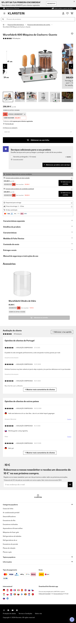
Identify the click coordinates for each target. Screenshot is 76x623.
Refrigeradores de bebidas (12, 536)
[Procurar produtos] (38, 19)
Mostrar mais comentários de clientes (40, 389)
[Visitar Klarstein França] (15, 590)
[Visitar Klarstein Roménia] (15, 594)
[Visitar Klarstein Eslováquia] (29, 590)
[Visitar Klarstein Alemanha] (4, 590)
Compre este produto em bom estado (18, 178)
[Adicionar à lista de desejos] (72, 34)
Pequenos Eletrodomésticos (16, 24)
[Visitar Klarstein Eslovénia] (4, 598)
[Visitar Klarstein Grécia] (7, 598)
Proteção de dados (9, 613)
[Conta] (63, 13)
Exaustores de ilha (9, 520)
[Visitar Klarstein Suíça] (11, 590)
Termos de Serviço (58, 593)
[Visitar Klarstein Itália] (18, 590)
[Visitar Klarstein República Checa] (33, 590)
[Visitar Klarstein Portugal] (33, 594)
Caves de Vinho (8, 508)
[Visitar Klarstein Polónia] (7, 594)
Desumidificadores (9, 516)
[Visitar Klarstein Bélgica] (25, 594)
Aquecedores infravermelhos (12, 528)
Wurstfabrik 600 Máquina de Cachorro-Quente (16, 27)
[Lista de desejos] (67, 13)
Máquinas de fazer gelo (11, 532)
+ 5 (67, 97)
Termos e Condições (25, 613)
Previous (4, 66)
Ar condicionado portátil (11, 512)
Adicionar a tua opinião (62, 332)
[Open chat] (72, 619)
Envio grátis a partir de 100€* (63, 8)
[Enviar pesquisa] (3, 19)
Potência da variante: (10, 128)
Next (71, 66)
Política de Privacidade (44, 593)
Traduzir (69, 419)
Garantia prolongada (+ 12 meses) (24, 157)
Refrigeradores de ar (10, 540)
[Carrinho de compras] (72, 13)
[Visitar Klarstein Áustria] (7, 590)
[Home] (5, 24)
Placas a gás (7, 552)
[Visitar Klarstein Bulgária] (18, 594)
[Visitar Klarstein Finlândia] (22, 594)
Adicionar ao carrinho (38, 140)
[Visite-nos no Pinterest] (17, 610)
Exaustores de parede (10, 544)
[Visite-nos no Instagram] (4, 610)
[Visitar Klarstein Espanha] (22, 590)
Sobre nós (38, 613)
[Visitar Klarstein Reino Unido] (25, 590)
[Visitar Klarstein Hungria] (4, 594)
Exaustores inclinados (10, 524)
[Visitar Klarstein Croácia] (11, 594)
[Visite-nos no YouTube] (13, 610)
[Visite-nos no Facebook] (8, 610)
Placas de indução (9, 548)
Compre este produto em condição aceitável (20, 189)
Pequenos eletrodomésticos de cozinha (38, 24)
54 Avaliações (16, 38)
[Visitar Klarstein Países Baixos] (29, 594)
